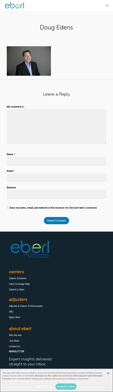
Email (10, 171)
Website (11, 187)
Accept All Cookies (66, 386)
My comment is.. (16, 106)
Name (11, 154)
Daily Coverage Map (19, 284)
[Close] (108, 373)
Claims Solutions (17, 278)
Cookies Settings (44, 386)
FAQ (11, 311)
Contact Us (14, 346)
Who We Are (15, 335)
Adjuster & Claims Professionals (26, 306)
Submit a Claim (16, 289)
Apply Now (14, 317)
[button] (107, 5)
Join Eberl (14, 340)
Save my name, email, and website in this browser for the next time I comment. (53, 207)
